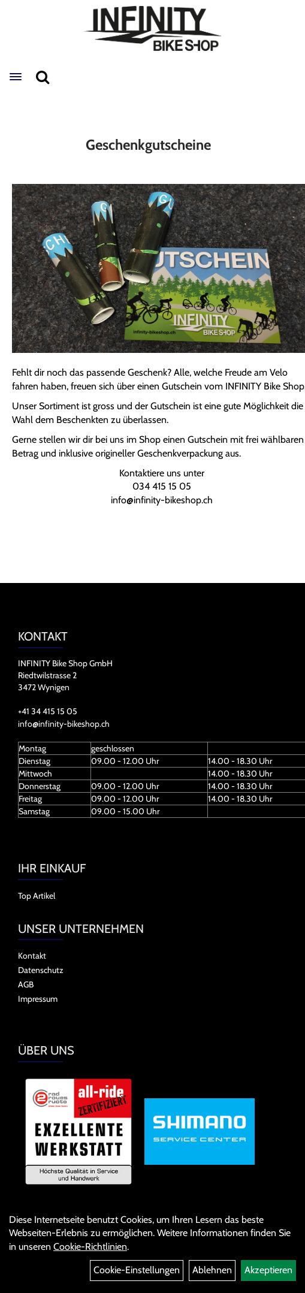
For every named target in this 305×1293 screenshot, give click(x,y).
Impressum (38, 998)
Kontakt (32, 955)
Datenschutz (41, 970)
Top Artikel (36, 895)
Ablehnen (212, 1270)
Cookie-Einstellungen (136, 1270)
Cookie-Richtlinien (90, 1246)
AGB (26, 984)
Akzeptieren (268, 1270)
